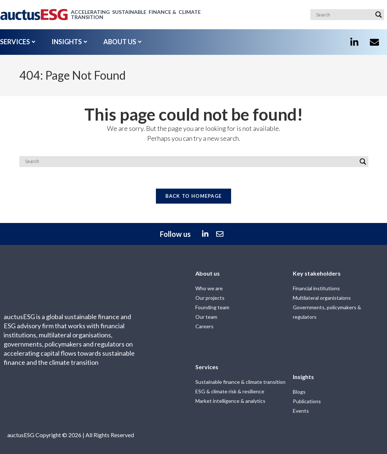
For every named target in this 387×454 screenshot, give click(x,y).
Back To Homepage (193, 197)
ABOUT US (122, 42)
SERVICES (17, 42)
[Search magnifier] (378, 15)
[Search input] (344, 15)
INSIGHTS (69, 42)
